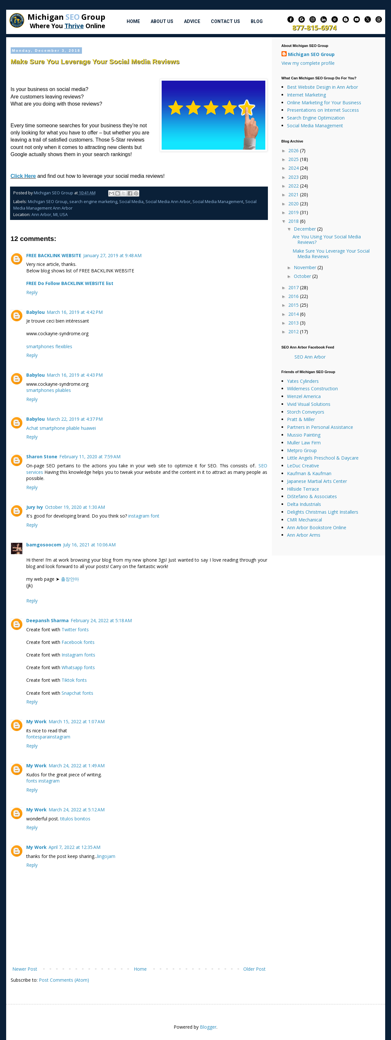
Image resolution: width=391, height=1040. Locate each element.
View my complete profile (308, 63)
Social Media (131, 201)
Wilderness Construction (312, 388)
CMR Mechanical (304, 520)
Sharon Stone (41, 456)
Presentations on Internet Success (323, 110)
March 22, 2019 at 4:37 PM (75, 419)
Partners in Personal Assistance (320, 427)
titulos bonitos (75, 819)
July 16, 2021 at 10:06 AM (89, 545)
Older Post (254, 969)
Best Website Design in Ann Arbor (322, 87)
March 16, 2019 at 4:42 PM (75, 312)
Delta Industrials (304, 504)
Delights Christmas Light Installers (322, 512)
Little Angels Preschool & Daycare (323, 458)
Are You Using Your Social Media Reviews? (327, 239)
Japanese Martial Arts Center (317, 481)
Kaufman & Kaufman (309, 473)
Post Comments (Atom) (64, 980)
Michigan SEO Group (47, 201)
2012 (294, 331)
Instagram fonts (78, 655)
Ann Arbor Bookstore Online (316, 527)
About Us (162, 21)
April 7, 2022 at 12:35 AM (74, 847)
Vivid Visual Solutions (308, 404)
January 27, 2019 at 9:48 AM (112, 255)
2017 (294, 287)
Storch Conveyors (305, 412)
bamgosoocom (43, 545)
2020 (294, 203)
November (305, 267)
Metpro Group (302, 450)
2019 (294, 212)
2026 (294, 150)
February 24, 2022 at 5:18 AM (101, 620)
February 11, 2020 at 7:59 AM (90, 456)
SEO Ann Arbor (310, 357)
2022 (294, 186)
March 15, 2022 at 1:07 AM (77, 721)
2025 (294, 159)
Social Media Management (217, 201)
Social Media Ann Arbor (167, 201)
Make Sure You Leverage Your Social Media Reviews (331, 253)
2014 (294, 314)
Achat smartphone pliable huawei (61, 428)
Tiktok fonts (74, 680)
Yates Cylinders (303, 381)
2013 (294, 323)
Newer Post (24, 969)
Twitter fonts (75, 629)
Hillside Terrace (303, 489)
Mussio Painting (303, 435)
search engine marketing (93, 201)
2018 (294, 221)
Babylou (35, 312)
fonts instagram (43, 781)
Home (133, 21)
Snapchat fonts (77, 693)
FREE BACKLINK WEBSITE (53, 255)
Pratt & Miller (301, 419)
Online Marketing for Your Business (324, 102)
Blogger (208, 1027)
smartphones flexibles (49, 346)
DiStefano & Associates (312, 496)
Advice (192, 21)
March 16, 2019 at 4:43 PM (75, 375)
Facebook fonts (78, 642)
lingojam (106, 856)
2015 (294, 305)
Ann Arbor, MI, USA (49, 214)
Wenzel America (304, 396)
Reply (32, 292)
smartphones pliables (48, 390)
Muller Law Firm (304, 443)
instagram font (143, 516)
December (305, 229)
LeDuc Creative (303, 466)
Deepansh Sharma (47, 620)
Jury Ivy (34, 507)
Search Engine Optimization (316, 118)
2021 (294, 194)
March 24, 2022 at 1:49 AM (77, 765)
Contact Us (225, 21)
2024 (294, 168)
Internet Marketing (306, 95)
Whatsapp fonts (78, 667)
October (303, 276)
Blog (257, 21)
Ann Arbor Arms (303, 535)
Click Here (23, 176)
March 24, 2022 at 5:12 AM (77, 809)
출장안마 (70, 579)
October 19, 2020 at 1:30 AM (75, 507)
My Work (36, 721)
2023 (294, 177)
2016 (294, 296)
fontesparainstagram (48, 737)
